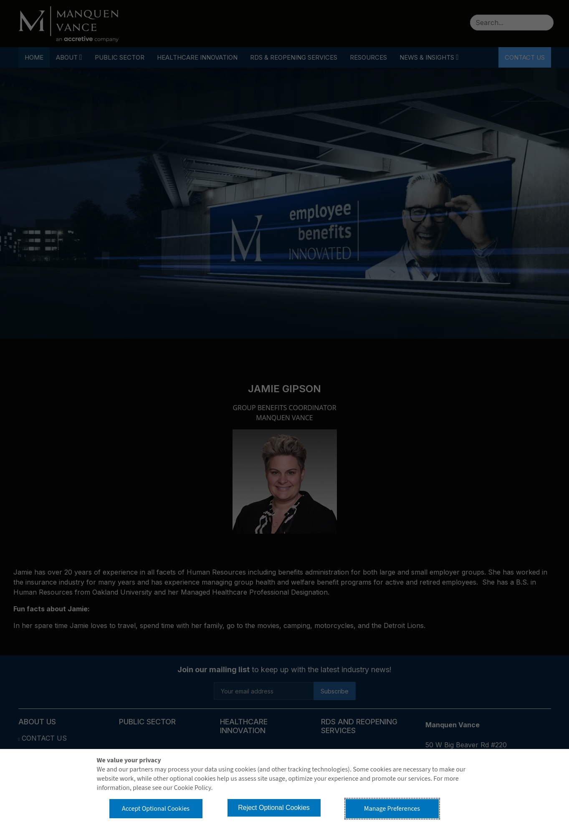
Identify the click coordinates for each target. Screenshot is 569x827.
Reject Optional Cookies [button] (274, 807)
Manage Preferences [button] (392, 808)
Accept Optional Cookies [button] (156, 808)
